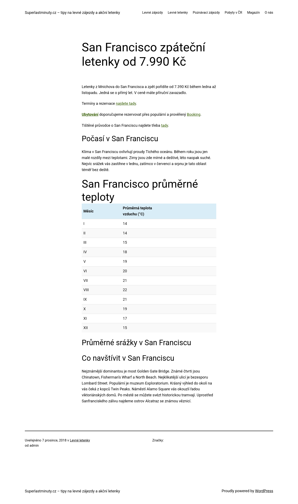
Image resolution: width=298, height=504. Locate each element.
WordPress (264, 491)
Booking (193, 114)
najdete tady (126, 103)
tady (164, 125)
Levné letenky (80, 440)
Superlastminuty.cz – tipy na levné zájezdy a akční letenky (72, 12)
